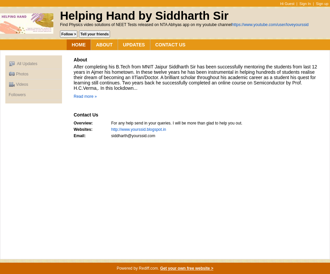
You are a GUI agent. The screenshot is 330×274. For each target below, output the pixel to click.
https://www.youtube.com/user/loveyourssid (270, 24)
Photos (18, 74)
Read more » (85, 96)
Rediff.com (148, 268)
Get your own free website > (186, 268)
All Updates (23, 63)
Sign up (322, 4)
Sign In (305, 4)
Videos (18, 84)
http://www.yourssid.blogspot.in (138, 129)
